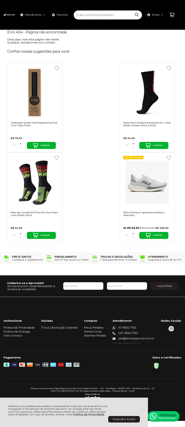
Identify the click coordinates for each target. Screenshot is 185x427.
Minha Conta (93, 337)
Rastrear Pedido (95, 341)
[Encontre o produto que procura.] (136, 8)
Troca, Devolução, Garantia (59, 333)
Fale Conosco (13, 341)
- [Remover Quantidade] (20, 150)
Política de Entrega (17, 337)
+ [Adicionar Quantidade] (20, 146)
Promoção (25, 160)
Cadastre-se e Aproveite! (25, 289)
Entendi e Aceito (124, 419)
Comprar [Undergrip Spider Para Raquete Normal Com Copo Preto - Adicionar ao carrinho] (34, 148)
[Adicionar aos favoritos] (41, 68)
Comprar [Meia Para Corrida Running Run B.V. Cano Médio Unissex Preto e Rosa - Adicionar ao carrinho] (97, 148)
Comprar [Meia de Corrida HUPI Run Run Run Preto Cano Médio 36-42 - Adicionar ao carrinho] (161, 148)
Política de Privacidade (88, 414)
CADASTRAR (164, 291)
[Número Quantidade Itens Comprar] (14, 148)
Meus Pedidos (93, 333)
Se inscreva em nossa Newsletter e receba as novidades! (31, 293)
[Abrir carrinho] (174, 8)
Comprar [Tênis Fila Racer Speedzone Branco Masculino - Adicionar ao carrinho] (34, 241)
